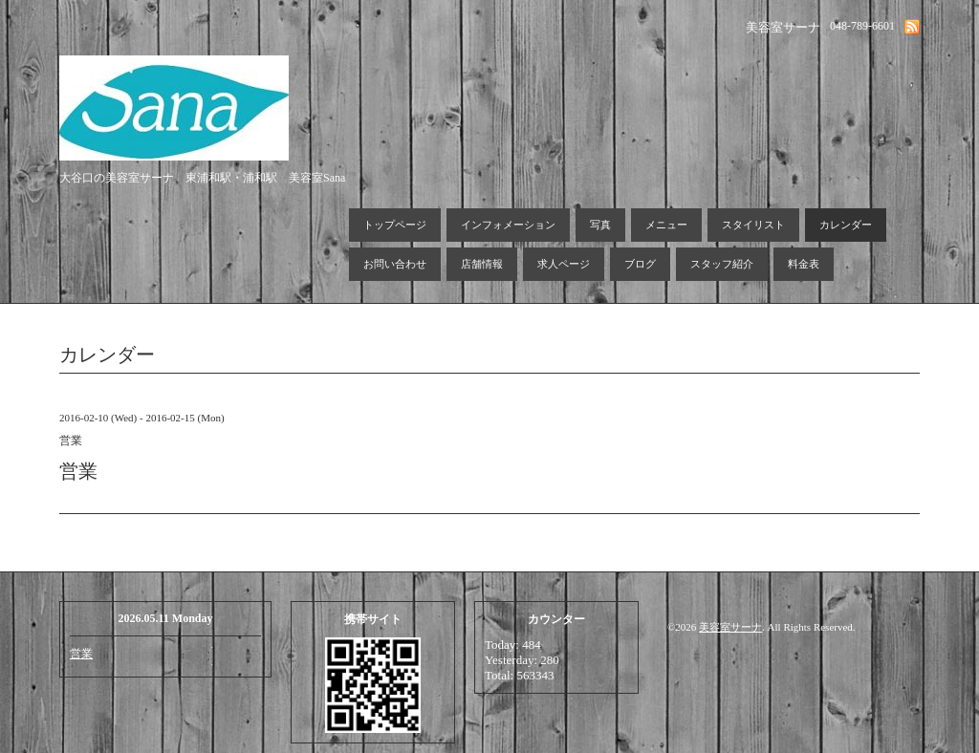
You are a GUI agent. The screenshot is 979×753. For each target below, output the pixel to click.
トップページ (394, 224)
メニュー (666, 224)
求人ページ (563, 263)
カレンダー (845, 224)
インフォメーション (508, 224)
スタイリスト (753, 224)
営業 (81, 653)
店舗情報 (482, 263)
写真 (600, 224)
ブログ (640, 263)
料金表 (803, 263)
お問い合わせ (394, 263)
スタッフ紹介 (721, 263)
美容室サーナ (730, 627)
